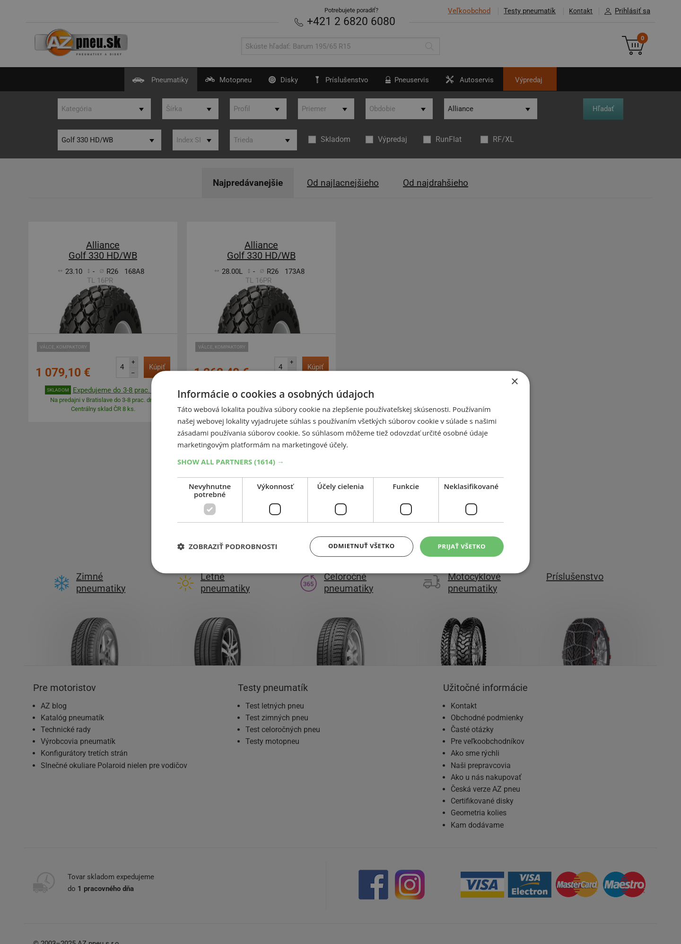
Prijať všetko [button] (460, 546)
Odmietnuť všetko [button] (357, 546)
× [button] (514, 381)
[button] (340, 461)
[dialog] (340, 472)
